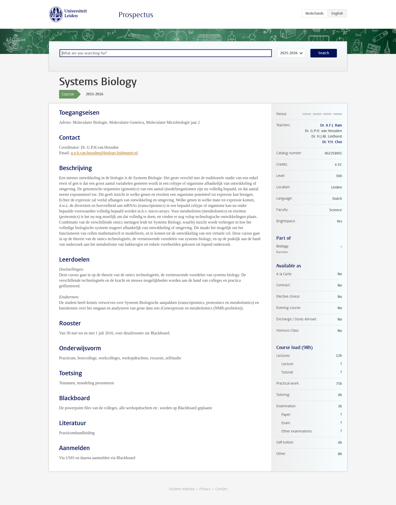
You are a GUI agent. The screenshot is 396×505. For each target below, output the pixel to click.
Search (323, 53)
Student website (181, 489)
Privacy (204, 489)
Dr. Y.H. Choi (332, 142)
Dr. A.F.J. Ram (331, 125)
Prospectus (135, 14)
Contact (221, 489)
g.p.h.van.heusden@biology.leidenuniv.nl (104, 153)
